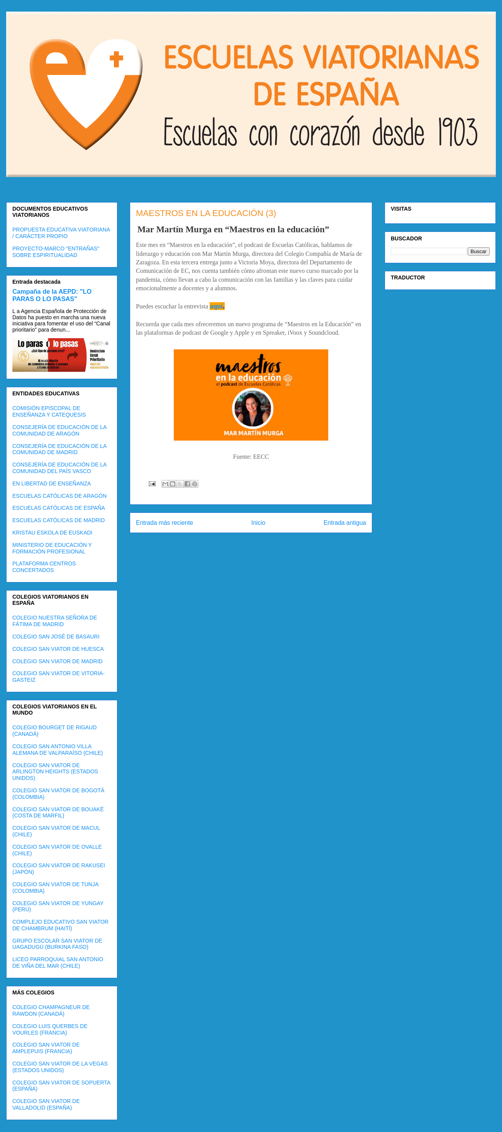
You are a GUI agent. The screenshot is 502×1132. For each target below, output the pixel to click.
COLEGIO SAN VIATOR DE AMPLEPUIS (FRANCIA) (46, 1048)
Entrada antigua (345, 522)
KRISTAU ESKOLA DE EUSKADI (52, 532)
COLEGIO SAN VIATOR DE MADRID (57, 661)
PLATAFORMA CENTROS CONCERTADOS (44, 566)
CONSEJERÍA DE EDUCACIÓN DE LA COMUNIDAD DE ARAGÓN (59, 430)
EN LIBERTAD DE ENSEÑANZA (51, 483)
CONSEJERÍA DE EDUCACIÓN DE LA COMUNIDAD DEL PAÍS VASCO (59, 467)
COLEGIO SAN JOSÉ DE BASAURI (56, 636)
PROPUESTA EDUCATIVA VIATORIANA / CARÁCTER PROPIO (61, 232)
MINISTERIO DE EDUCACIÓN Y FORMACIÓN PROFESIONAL (52, 548)
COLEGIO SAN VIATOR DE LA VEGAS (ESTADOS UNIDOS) (60, 1067)
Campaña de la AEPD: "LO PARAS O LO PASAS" (52, 295)
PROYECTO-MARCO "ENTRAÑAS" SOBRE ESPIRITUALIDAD (55, 251)
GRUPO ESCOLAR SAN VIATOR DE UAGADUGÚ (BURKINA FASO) (57, 944)
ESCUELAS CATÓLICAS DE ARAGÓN (59, 496)
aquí (216, 306)
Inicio (258, 522)
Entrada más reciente (164, 522)
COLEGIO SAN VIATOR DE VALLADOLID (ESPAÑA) (46, 1104)
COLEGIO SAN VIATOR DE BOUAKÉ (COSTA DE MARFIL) (58, 812)
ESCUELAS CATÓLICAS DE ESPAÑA (58, 508)
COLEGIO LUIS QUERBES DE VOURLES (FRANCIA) (50, 1029)
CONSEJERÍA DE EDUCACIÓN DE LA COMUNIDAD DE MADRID (59, 449)
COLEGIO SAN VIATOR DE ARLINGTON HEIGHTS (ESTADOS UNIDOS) (55, 771)
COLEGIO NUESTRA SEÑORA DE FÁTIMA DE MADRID (54, 621)
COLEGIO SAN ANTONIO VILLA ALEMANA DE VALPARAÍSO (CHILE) (57, 749)
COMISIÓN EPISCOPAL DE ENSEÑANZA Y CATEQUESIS (49, 411)
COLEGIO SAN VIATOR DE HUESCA (58, 649)
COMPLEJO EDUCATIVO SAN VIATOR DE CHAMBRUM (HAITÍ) (60, 925)
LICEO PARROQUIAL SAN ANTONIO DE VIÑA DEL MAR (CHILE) (57, 962)
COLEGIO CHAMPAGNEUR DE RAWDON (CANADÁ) (51, 1010)
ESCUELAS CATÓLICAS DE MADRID (58, 520)
